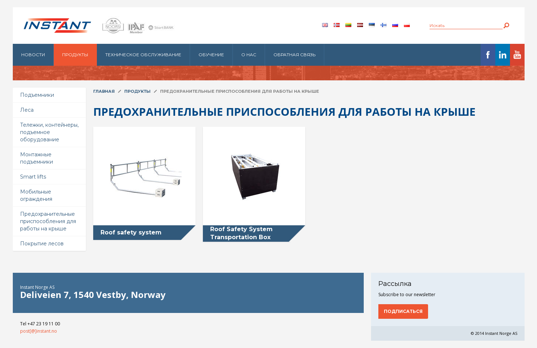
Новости (33, 54)
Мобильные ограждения (36, 195)
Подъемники (37, 95)
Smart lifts (33, 176)
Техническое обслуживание (143, 54)
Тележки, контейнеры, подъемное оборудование (49, 132)
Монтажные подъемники (36, 158)
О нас (248, 54)
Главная (104, 91)
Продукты (75, 54)
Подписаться (403, 311)
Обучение (211, 54)
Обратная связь (294, 54)
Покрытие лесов (42, 243)
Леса (27, 110)
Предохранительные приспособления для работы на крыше (48, 221)
